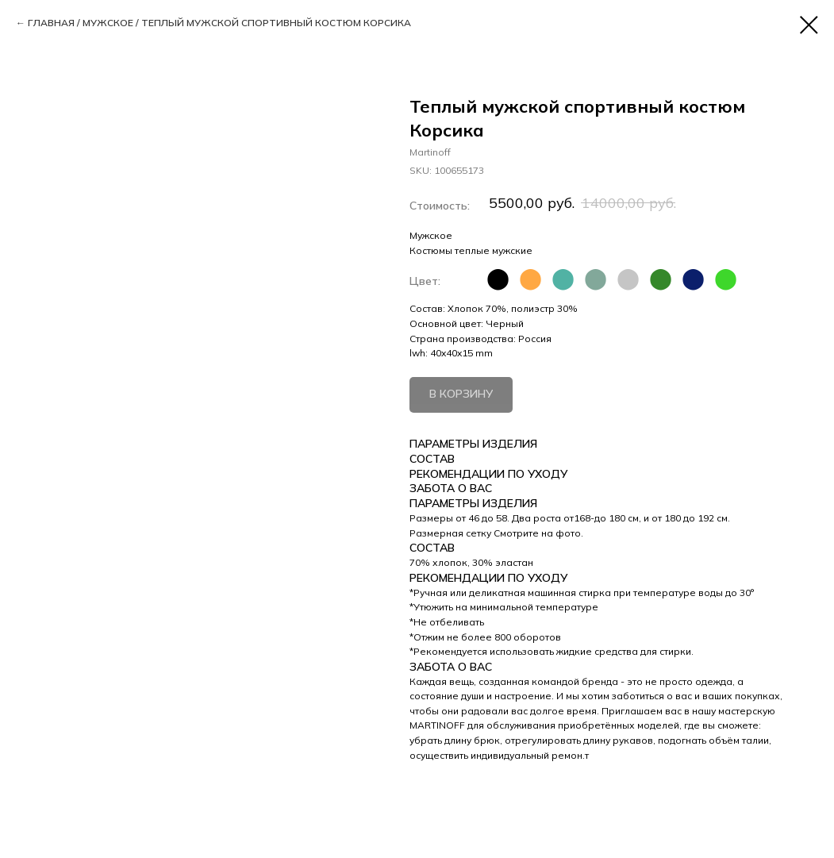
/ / (219, 23)
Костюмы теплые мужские (470, 250)
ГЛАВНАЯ (51, 23)
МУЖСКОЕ (108, 23)
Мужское (430, 235)
